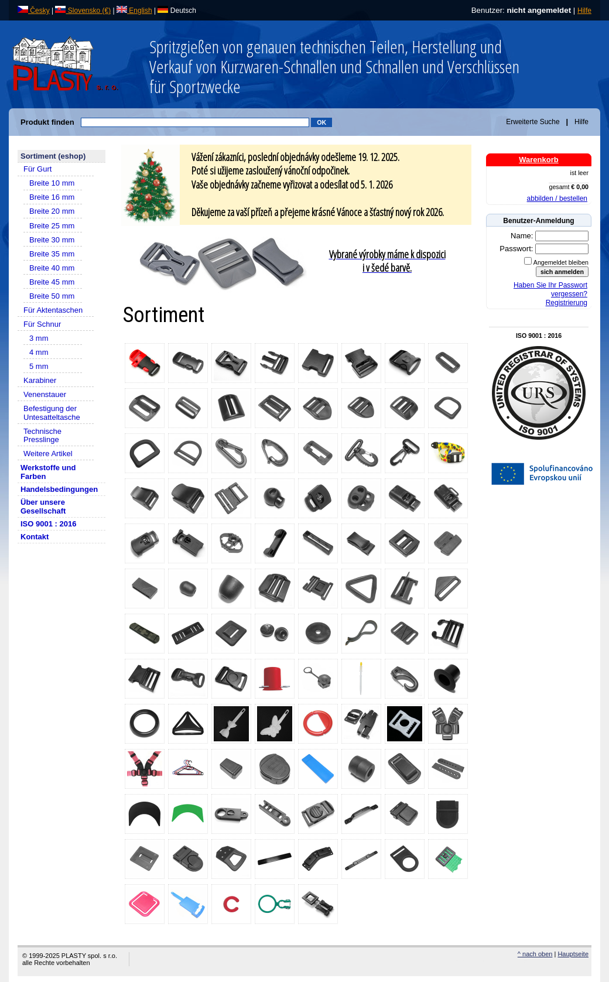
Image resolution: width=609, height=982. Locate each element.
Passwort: (517, 248)
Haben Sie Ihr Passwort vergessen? (550, 289)
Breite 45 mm (51, 282)
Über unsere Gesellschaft (43, 506)
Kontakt (34, 536)
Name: (523, 235)
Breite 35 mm (51, 253)
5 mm (39, 366)
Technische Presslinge (42, 435)
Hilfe (584, 10)
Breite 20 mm (51, 211)
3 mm (39, 338)
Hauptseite (573, 953)
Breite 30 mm (51, 239)
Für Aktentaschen (53, 310)
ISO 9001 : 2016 (48, 523)
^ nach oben (535, 953)
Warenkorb (538, 159)
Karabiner (39, 380)
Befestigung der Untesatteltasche (51, 412)
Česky (34, 10)
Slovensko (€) (83, 10)
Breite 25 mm (51, 225)
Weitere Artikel (48, 453)
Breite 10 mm (51, 183)
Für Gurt (37, 169)
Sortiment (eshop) (52, 156)
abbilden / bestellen (557, 198)
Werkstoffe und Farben (48, 472)
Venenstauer (44, 394)
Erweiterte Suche (532, 122)
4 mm (39, 352)
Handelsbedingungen (59, 489)
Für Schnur (42, 324)
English (134, 10)
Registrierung (566, 303)
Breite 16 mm (51, 197)
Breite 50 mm (51, 296)
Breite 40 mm (51, 268)
